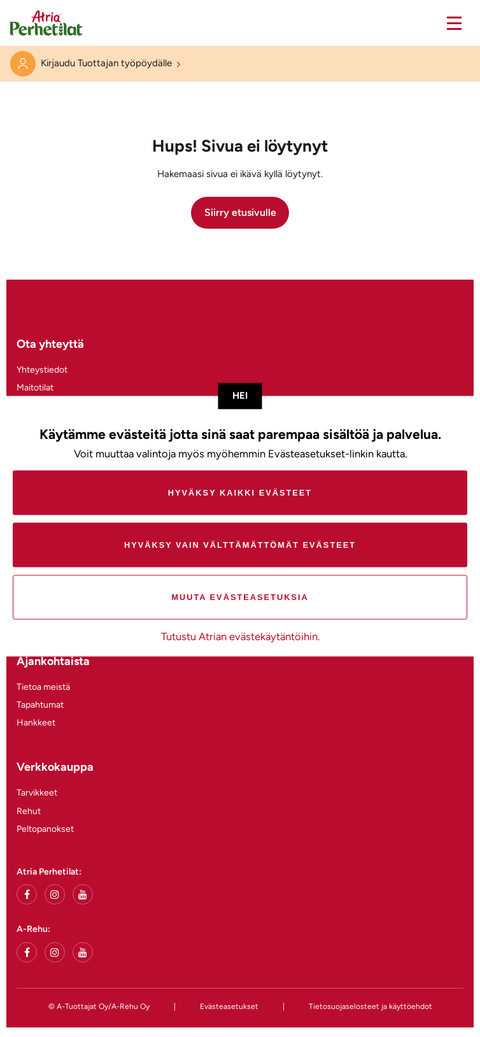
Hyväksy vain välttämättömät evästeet (240, 545)
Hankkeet (36, 722)
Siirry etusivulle (240, 212)
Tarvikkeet (37, 792)
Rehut (29, 811)
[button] (461, 23)
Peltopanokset (45, 829)
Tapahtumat (40, 704)
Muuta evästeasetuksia (239, 597)
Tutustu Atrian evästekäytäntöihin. (240, 636)
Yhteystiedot (42, 369)
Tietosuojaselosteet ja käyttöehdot (370, 1006)
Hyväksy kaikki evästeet (240, 492)
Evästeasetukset (229, 1006)
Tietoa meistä (43, 687)
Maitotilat (35, 387)
